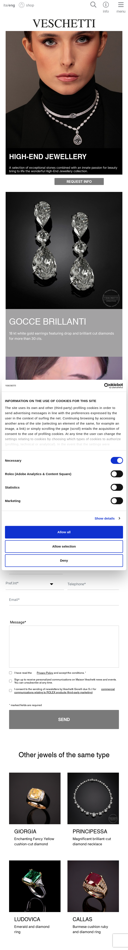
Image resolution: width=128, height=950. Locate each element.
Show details (105, 518)
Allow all (64, 532)
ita (5, 4)
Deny (64, 560)
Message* (18, 622)
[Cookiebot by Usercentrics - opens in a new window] (104, 386)
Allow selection (64, 546)
